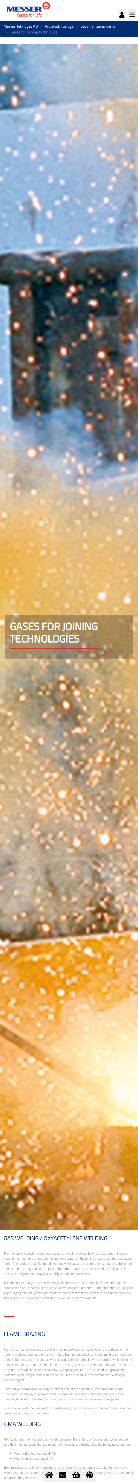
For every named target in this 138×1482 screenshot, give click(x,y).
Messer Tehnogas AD (21, 26)
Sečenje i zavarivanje (98, 26)
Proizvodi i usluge (59, 26)
